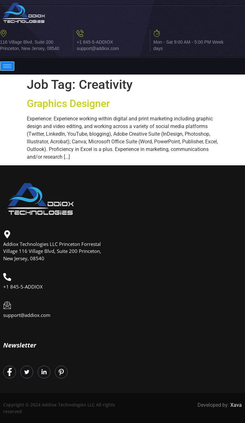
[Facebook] (9, 372)
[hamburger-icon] (7, 66)
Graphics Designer (68, 103)
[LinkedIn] (44, 372)
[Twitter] (26, 372)
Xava (236, 405)
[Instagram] (61, 372)
